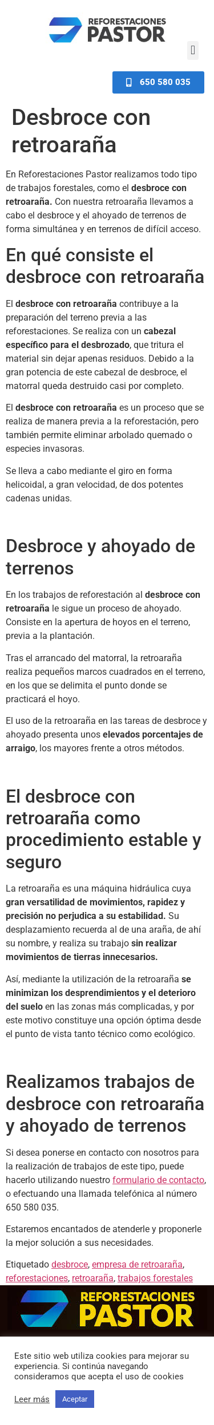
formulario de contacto (158, 1180)
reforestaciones (37, 1278)
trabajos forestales (155, 1278)
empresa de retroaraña (137, 1264)
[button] (192, 50)
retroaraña (93, 1278)
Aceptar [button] (74, 1399)
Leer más (32, 1399)
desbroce (69, 1264)
